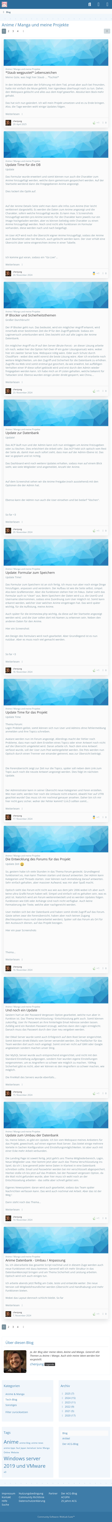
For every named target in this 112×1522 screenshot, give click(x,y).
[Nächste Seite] (23, 31)
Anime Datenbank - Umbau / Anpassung (35, 1260)
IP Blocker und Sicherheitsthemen (30, 315)
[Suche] (89, 4)
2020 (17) (68, 1415)
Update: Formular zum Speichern (30, 572)
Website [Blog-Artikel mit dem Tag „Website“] (15, 1452)
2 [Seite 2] (8, 31)
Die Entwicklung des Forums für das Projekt (37, 859)
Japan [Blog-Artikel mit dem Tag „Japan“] (23, 1447)
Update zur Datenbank (22, 433)
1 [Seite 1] (4, 31)
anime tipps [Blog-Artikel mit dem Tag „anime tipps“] (9, 1447)
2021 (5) (67, 1411)
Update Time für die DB (23, 165)
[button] (107, 31)
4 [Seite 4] (17, 31)
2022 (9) (67, 1406)
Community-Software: (56, 1516)
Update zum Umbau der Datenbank (31, 1135)
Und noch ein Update (21, 1010)
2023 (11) (68, 1402)
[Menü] (107, 4)
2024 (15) (68, 1398)
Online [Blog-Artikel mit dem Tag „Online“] (7, 1452)
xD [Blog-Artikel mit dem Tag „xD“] (5, 1472)
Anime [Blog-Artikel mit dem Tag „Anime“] (11, 1441)
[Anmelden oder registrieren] (98, 4)
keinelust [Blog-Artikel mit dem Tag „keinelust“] (31, 1447)
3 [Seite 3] (13, 31)
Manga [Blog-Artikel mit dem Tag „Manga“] (46, 1447)
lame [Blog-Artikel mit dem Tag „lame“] (39, 1447)
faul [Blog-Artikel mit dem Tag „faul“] (18, 1447)
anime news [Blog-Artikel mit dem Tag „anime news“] (37, 1442)
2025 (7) (67, 1393)
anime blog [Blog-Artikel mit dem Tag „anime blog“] (24, 1442)
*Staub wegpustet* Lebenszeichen (31, 72)
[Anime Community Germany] (4, 4)
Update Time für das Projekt (26, 712)
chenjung (37, 1364)
